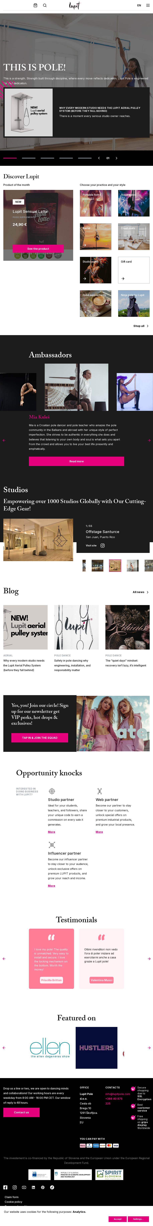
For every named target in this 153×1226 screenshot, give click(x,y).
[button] (4, 440)
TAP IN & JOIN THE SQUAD (39, 737)
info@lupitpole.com (117, 1094)
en (139, 5)
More (51, 832)
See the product (38, 248)
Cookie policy (13, 1201)
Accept (117, 1219)
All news (141, 592)
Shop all (141, 326)
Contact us (21, 1112)
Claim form (12, 1197)
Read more (76, 461)
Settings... (138, 1219)
